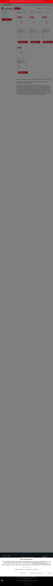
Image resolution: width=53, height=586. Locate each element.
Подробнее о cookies (26, 567)
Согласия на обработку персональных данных (22, 563)
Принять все (22, 573)
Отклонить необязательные (36, 573)
